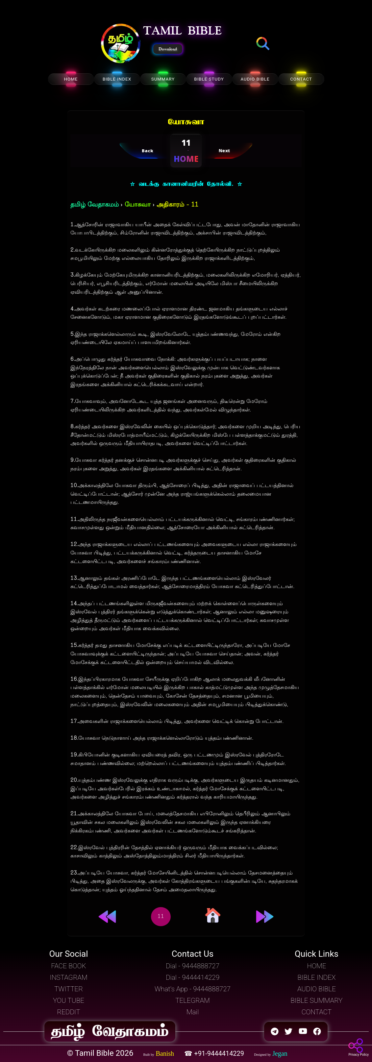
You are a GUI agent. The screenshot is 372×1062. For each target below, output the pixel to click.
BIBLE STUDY (209, 79)
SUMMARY (163, 79)
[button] (120, 44)
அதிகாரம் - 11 (177, 205)
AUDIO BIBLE (254, 79)
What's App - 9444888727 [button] (193, 989)
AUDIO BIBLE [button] (316, 989)
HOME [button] (316, 966)
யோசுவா (138, 205)
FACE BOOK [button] (68, 966)
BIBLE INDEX (117, 79)
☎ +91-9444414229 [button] (215, 1053)
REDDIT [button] (68, 1012)
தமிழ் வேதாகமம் (94, 205)
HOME (71, 79)
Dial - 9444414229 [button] (192, 977)
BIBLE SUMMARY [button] (316, 1000)
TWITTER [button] (68, 989)
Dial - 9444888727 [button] (192, 966)
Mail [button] (192, 1012)
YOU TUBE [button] (68, 1000)
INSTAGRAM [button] (68, 977)
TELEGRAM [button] (192, 1000)
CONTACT (301, 79)
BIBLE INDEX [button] (316, 977)
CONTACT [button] (317, 1012)
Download (168, 49)
